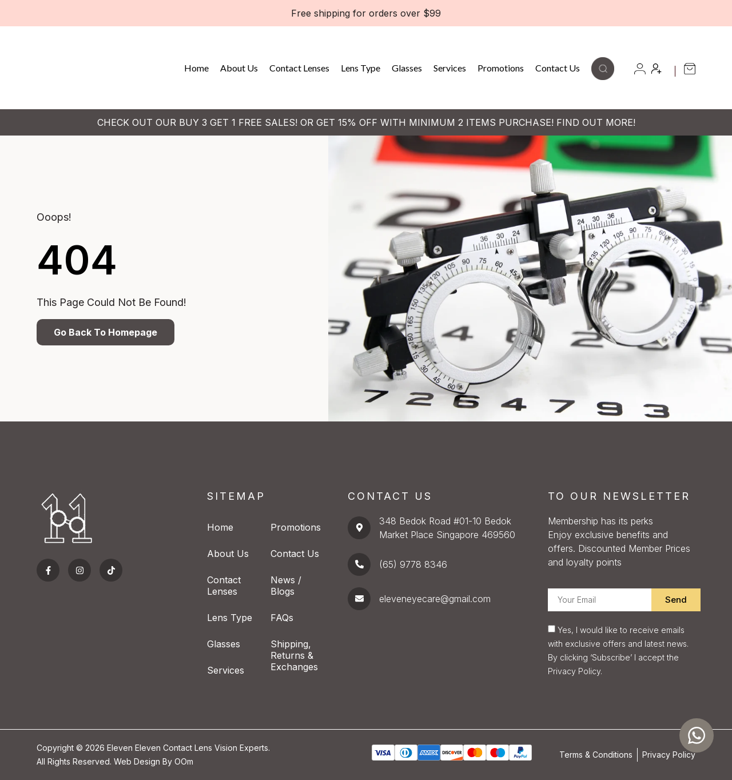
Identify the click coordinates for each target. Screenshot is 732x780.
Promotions (501, 67)
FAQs (281, 617)
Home (196, 67)
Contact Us (557, 67)
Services (449, 67)
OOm (183, 761)
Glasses (407, 67)
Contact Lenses (299, 67)
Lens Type (360, 67)
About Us (239, 67)
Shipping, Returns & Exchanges (294, 655)
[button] (602, 76)
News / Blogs (285, 585)
